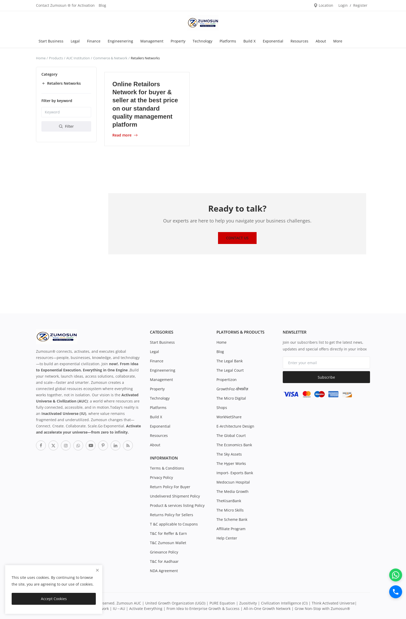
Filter (66, 126)
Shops (221, 407)
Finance (93, 41)
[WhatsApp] (395, 574)
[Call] (395, 591)
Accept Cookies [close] (54, 598)
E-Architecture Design (235, 426)
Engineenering (120, 41)
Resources (299, 41)
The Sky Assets (229, 454)
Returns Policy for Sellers (171, 514)
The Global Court (231, 435)
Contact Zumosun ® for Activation (65, 5)
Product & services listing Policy (177, 505)
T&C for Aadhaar (164, 561)
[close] (97, 570)
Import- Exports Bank (234, 472)
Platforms (228, 41)
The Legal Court (230, 370)
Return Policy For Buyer (170, 486)
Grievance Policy (164, 552)
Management (151, 41)
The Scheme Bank (231, 519)
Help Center (226, 538)
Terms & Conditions (167, 468)
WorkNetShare (229, 416)
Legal (75, 41)
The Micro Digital (231, 398)
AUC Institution (78, 58)
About (321, 41)
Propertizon (226, 379)
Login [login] (343, 5)
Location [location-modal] (323, 5)
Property (178, 41)
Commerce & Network (110, 58)
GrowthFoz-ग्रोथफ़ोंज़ (232, 388)
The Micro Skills (230, 510)
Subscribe (326, 377)
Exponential (273, 41)
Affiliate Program (230, 528)
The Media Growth (232, 491)
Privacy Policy (161, 477)
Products (56, 58)
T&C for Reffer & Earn (168, 533)
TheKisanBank (228, 500)
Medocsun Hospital (233, 482)
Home (41, 58)
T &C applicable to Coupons (174, 524)
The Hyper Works (231, 463)
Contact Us (237, 237)
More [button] (337, 41)
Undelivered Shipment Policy (175, 496)
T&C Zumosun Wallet (168, 542)
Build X (249, 41)
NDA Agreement (164, 570)
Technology (202, 41)
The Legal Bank (229, 360)
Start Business (51, 41)
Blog (102, 5)
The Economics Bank (234, 444)
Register (360, 5)
